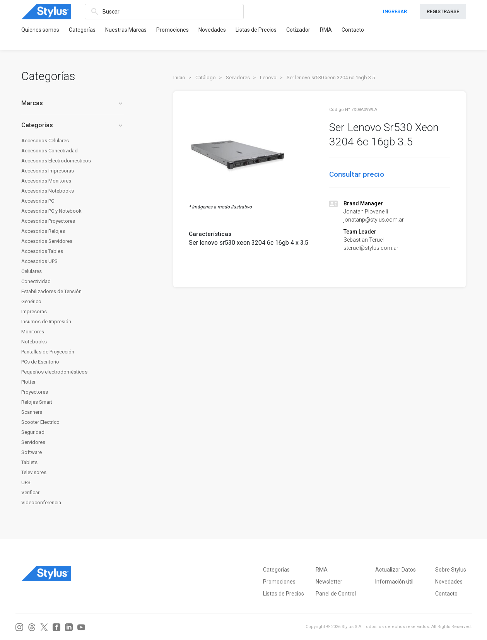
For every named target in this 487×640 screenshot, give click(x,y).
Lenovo (268, 77)
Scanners (31, 412)
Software (31, 452)
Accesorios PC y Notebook (51, 211)
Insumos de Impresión (46, 321)
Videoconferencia (41, 502)
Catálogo (205, 77)
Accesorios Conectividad (49, 151)
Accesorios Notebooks (47, 191)
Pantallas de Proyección (47, 352)
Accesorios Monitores (46, 181)
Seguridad (32, 432)
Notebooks (34, 342)
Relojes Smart (36, 402)
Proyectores (34, 392)
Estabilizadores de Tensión (51, 291)
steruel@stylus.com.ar (370, 248)
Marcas (72, 103)
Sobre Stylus (450, 570)
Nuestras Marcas (126, 30)
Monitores (32, 332)
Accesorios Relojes (43, 231)
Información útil (394, 582)
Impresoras (34, 311)
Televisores (33, 472)
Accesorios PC (37, 201)
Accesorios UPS (39, 261)
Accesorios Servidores (46, 241)
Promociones (172, 30)
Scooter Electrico (40, 422)
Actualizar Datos (395, 570)
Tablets (29, 462)
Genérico (31, 301)
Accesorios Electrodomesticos (56, 161)
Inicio (179, 77)
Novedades (212, 30)
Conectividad (36, 281)
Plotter (28, 382)
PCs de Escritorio (40, 362)
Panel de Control (336, 594)
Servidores (33, 442)
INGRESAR (395, 11)
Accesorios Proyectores (48, 221)
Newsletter (329, 582)
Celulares (31, 271)
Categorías (82, 30)
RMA (326, 30)
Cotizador (298, 30)
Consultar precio (356, 174)
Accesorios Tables (42, 251)
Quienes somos (40, 30)
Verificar (30, 492)
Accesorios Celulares (45, 140)
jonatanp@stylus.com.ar (373, 220)
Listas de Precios (256, 30)
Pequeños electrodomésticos (54, 372)
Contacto (353, 30)
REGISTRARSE (443, 11)
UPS (26, 482)
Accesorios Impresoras (47, 171)
